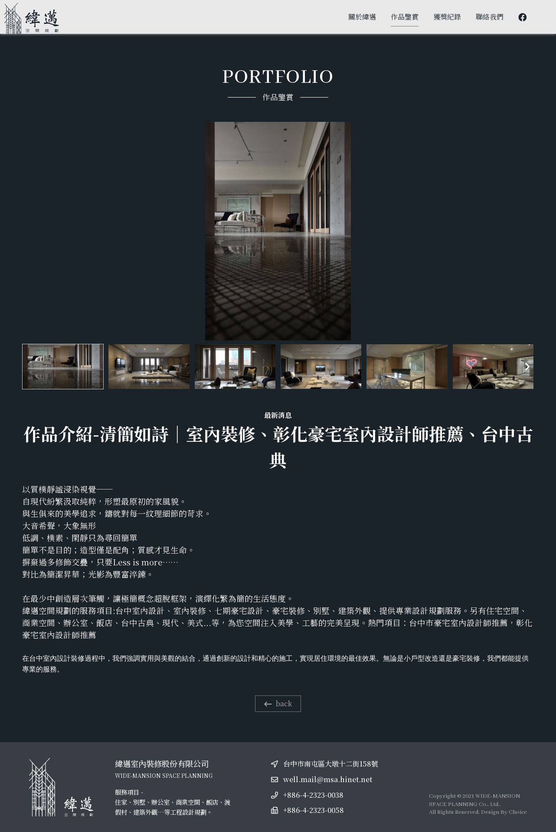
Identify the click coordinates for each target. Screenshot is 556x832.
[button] (527, 366)
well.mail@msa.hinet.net (327, 779)
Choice (518, 812)
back (278, 703)
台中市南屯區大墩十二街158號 (330, 764)
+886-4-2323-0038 (313, 795)
